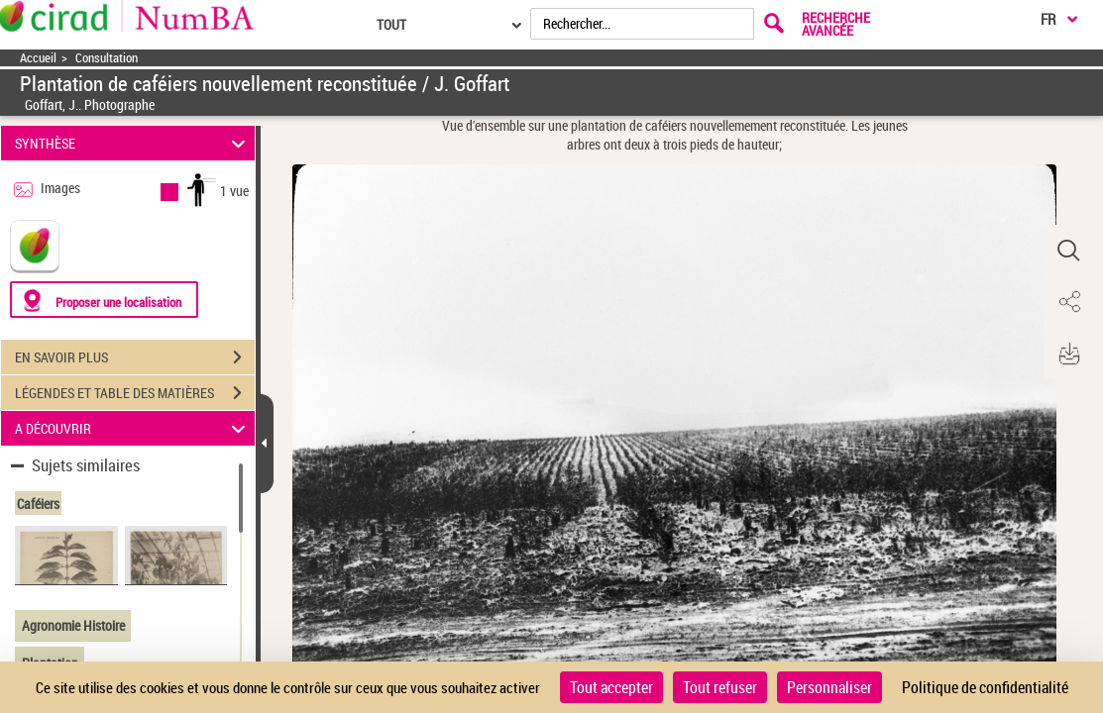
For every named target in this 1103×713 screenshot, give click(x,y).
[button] (1068, 250)
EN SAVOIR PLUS (135, 357)
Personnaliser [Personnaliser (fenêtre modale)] (829, 687)
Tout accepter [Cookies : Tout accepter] (611, 687)
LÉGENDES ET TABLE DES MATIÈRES (135, 393)
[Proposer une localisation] (104, 299)
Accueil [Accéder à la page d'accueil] (38, 58)
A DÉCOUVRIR (133, 428)
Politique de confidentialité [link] (985, 687)
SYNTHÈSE (133, 143)
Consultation (106, 58)
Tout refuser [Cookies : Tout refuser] (720, 687)
